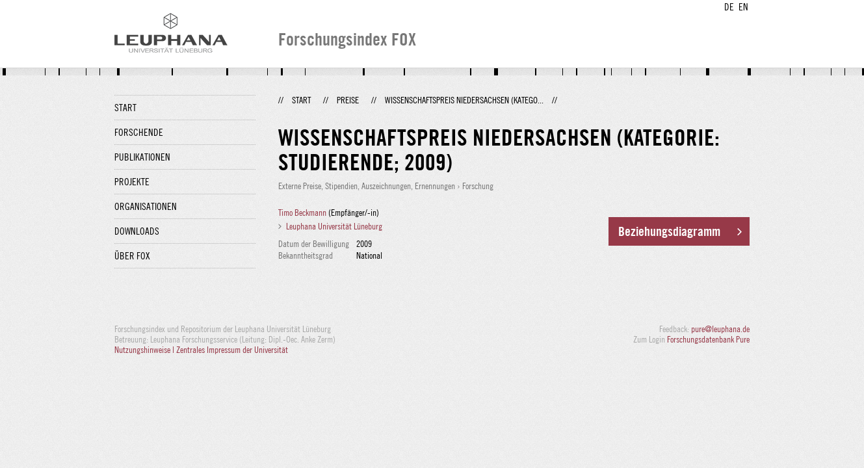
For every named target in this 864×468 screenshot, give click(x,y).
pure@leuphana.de (720, 329)
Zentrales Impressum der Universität (232, 349)
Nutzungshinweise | (145, 349)
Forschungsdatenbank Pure (708, 339)
